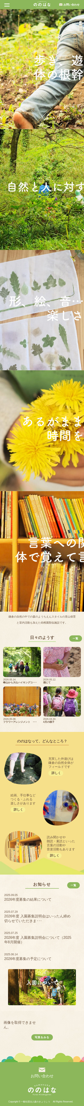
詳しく (56, 773)
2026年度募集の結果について (28, 899)
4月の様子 (48, 722)
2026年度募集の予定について (28, 959)
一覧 (75, 638)
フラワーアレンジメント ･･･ (20, 722)
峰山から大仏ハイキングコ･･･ (20, 682)
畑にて (47, 682)
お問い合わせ (71, 4)
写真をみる (42, 1037)
